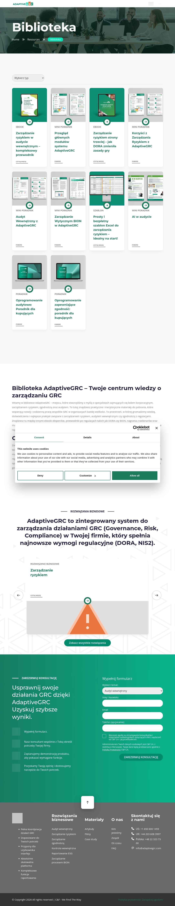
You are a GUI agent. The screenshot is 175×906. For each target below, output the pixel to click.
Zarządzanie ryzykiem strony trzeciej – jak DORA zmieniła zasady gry (105, 141)
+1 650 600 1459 (149, 828)
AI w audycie (142, 217)
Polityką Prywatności (111, 749)
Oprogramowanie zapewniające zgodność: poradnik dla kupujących (68, 309)
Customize (88, 475)
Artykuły (89, 828)
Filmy (88, 834)
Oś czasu (116, 843)
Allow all (135, 475)
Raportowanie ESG (62, 853)
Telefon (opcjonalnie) (113, 722)
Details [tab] (88, 437)
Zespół (115, 837)
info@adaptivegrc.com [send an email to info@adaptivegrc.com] (148, 848)
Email (105, 709)
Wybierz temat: (110, 684)
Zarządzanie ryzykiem (41, 572)
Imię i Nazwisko (110, 697)
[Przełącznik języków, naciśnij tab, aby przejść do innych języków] (160, 4)
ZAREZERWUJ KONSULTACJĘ (141, 757)
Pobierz (58, 161)
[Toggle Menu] (151, 3)
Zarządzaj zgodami (152, 899)
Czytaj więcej (21, 161)
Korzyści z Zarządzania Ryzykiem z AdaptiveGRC (142, 139)
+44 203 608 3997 (150, 834)
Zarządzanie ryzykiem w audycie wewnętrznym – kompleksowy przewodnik (28, 144)
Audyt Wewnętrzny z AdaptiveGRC (27, 221)
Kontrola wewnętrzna (64, 848)
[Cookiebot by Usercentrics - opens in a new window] (135, 428)
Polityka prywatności (129, 899)
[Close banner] (156, 428)
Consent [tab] (39, 437)
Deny (40, 475)
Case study (91, 839)
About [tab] (136, 437)
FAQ (113, 848)
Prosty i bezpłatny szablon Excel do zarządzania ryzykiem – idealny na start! (106, 227)
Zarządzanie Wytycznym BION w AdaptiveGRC (68, 221)
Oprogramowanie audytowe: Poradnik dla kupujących (29, 307)
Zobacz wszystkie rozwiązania (87, 643)
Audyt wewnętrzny (62, 828)
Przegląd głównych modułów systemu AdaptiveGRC (65, 141)
